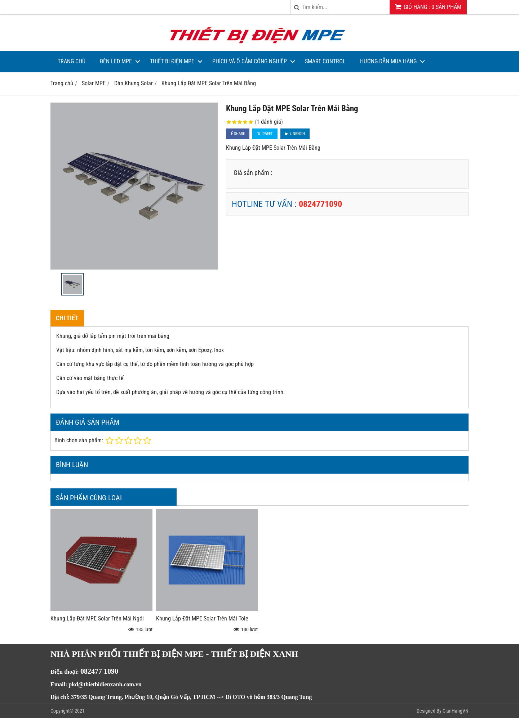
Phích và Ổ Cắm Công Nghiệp (249, 61)
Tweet (265, 133)
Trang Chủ (71, 61)
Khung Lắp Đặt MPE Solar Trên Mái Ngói (97, 618)
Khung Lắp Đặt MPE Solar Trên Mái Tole (202, 618)
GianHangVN (456, 711)
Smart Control (325, 61)
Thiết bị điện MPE (172, 61)
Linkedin (295, 133)
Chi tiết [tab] (67, 318)
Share (238, 133)
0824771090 (320, 204)
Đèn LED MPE (116, 61)
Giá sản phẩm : (253, 172)
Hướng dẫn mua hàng (388, 61)
